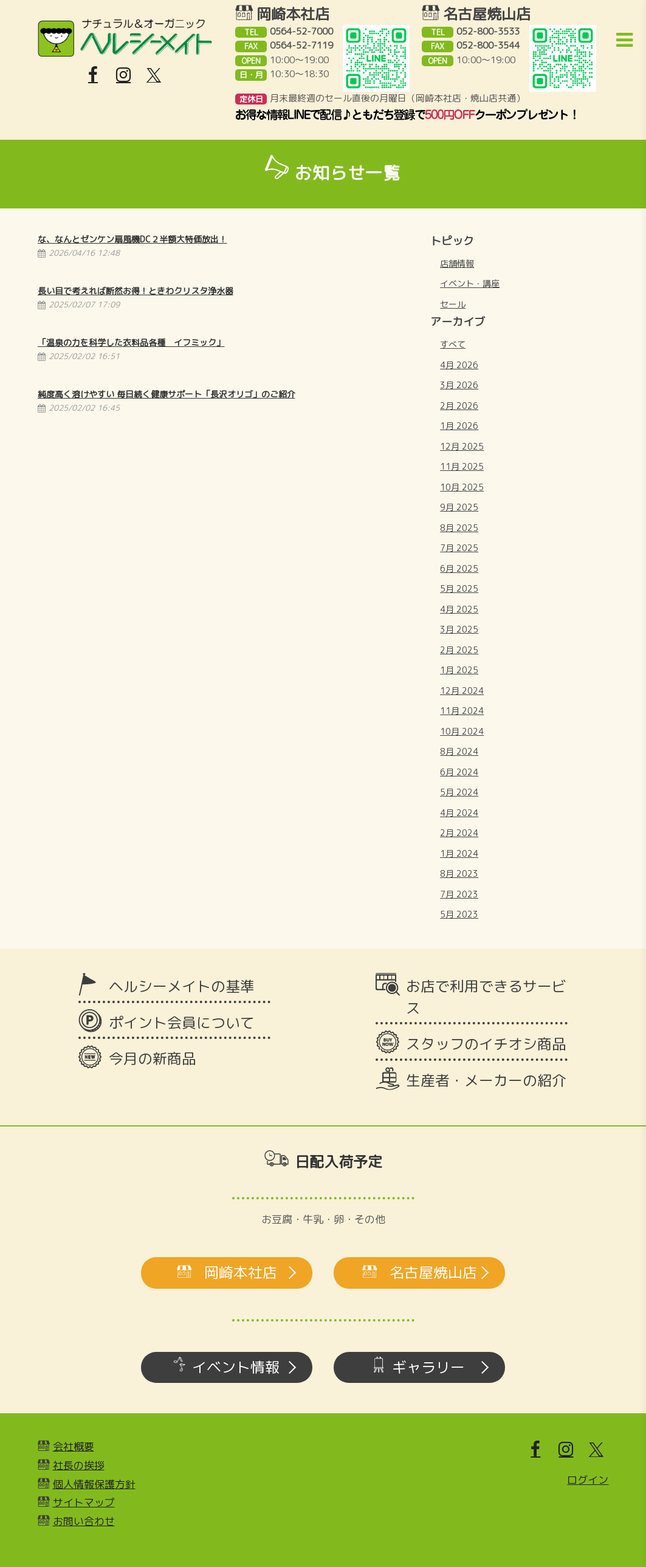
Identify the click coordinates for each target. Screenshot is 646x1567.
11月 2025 (462, 466)
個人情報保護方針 (94, 1484)
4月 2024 (459, 812)
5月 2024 (459, 792)
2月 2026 (459, 405)
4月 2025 (459, 609)
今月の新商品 (152, 1058)
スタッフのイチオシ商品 (486, 1044)
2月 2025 (459, 650)
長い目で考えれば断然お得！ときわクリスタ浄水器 (135, 291)
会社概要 (73, 1446)
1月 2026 (459, 425)
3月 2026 (459, 385)
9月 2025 (459, 507)
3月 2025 (459, 629)
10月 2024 (462, 731)
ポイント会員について (182, 1022)
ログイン (587, 1480)
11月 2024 (462, 710)
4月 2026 (459, 365)
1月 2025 (459, 670)
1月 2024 (459, 853)
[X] (154, 75)
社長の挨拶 (79, 1465)
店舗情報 (457, 263)
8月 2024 (459, 751)
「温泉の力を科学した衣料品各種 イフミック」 (131, 342)
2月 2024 (459, 832)
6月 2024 (459, 772)
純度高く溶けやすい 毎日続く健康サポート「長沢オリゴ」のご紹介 (166, 394)
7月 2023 (459, 894)
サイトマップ (84, 1502)
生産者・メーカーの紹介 (486, 1080)
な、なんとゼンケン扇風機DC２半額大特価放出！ (132, 239)
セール (453, 304)
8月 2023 (459, 873)
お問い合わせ (84, 1521)
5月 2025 (459, 588)
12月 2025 (462, 446)
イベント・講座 (470, 283)
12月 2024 (462, 690)
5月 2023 (459, 914)
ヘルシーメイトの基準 (182, 986)
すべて (453, 344)
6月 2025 (459, 568)
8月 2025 (459, 527)
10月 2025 (462, 487)
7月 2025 (459, 548)
